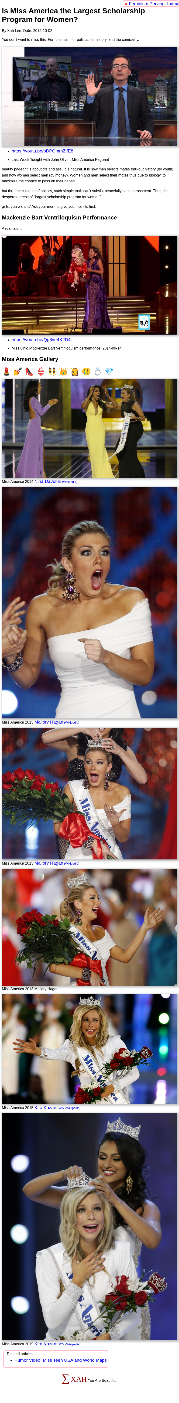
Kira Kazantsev (49, 1107)
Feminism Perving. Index (153, 3)
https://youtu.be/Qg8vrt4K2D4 (41, 339)
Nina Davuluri (47, 481)
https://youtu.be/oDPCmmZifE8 (42, 150)
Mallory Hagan (48, 722)
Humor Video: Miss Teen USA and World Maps (60, 1360)
